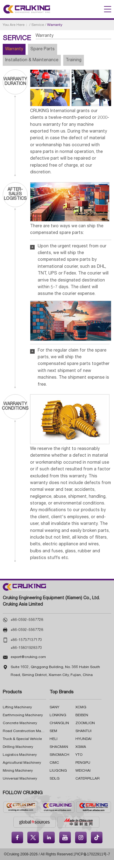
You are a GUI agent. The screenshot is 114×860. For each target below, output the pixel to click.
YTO (78, 755)
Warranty (14, 49)
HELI (53, 739)
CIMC (54, 763)
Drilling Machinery (18, 747)
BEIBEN (81, 715)
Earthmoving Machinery (23, 715)
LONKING (58, 715)
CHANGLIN (59, 723)
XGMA (80, 747)
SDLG (55, 778)
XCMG (80, 707)
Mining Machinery (18, 771)
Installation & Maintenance (31, 60)
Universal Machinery (20, 778)
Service (37, 25)
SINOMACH (59, 755)
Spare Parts (42, 49)
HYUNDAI (83, 739)
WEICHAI (83, 771)
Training (73, 60)
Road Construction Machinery (28, 731)
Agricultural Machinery (22, 763)
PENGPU (82, 763)
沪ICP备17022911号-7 (92, 854)
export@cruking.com (28, 657)
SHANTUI (83, 731)
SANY (54, 707)
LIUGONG (58, 771)
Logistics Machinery (20, 755)
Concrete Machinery (20, 723)
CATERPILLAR (87, 778)
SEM (53, 731)
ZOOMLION (85, 723)
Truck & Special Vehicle (22, 739)
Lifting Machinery (17, 707)
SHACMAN (59, 747)
